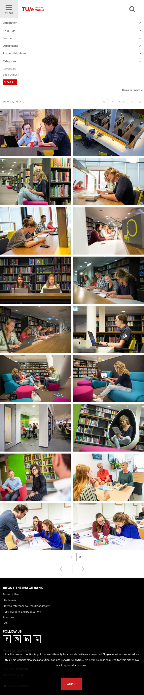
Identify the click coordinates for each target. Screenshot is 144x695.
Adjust (14, 74)
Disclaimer (9, 600)
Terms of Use (10, 594)
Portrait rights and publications (22, 611)
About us (8, 617)
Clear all (10, 82)
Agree (71, 684)
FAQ (5, 623)
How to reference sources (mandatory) (26, 605)
